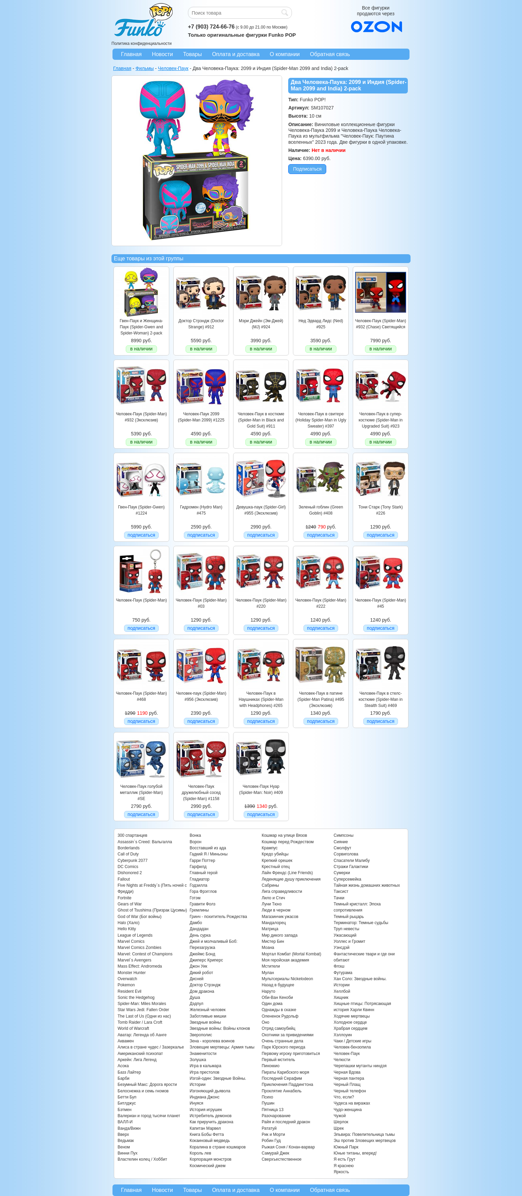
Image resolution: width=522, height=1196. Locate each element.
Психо (267, 1097)
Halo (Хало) (129, 922)
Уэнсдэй (341, 947)
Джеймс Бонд (202, 954)
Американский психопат (140, 1053)
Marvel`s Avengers (134, 960)
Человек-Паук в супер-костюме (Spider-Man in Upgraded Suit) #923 (380, 420)
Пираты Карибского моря (285, 1072)
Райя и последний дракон (286, 1122)
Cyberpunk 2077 (132, 860)
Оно (265, 1022)
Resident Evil (129, 991)
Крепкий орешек (277, 860)
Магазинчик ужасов (280, 916)
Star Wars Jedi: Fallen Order (143, 1009)
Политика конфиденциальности (141, 43)
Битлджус (127, 1103)
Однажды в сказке (279, 1009)
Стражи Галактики (351, 866)
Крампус (270, 848)
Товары (192, 54)
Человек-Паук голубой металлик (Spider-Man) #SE (141, 792)
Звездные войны (205, 1022)
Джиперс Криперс (206, 960)
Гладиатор (199, 879)
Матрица (270, 928)
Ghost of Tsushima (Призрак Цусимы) (152, 910)
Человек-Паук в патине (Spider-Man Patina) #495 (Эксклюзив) (320, 699)
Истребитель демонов (210, 1115)
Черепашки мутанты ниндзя (360, 1065)
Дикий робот (201, 972)
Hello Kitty (127, 928)
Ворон (196, 841)
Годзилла (198, 885)
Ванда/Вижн (129, 1128)
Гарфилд (198, 866)
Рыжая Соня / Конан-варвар (288, 1147)
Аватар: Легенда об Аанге (142, 1035)
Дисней (197, 978)
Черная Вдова (347, 1072)
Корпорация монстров (210, 1159)
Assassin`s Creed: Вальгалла (145, 841)
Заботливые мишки (208, 1016)
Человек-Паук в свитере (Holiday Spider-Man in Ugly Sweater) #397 (320, 420)
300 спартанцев (132, 835)
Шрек (339, 1128)
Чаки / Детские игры (352, 1041)
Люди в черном (276, 910)
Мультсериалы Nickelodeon (287, 978)
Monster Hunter (132, 972)
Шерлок (341, 1122)
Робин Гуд (271, 1140)
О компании (285, 54)
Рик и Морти (273, 1134)
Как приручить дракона (211, 1122)
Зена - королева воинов (212, 1041)
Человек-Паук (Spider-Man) (141, 600)
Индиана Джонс (205, 1097)
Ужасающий (345, 935)
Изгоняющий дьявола (210, 1091)
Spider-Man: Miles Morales (142, 1003)
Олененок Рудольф (280, 1016)
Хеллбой (342, 991)
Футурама (343, 972)
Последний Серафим (282, 1078)
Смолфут (342, 848)
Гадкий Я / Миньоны (209, 854)
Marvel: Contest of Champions (145, 954)
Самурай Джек (275, 1153)
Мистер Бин (273, 941)
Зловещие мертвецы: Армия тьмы (222, 1047)
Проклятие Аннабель (281, 1091)
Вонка (195, 835)
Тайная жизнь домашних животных (367, 885)
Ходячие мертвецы (352, 1016)
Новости (162, 54)
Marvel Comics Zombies (139, 947)
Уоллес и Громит (349, 941)
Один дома (272, 1003)
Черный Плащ (347, 1084)
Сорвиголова (346, 854)
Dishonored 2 (130, 872)
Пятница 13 (272, 1109)
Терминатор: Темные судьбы (361, 922)
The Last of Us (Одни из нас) (144, 1016)
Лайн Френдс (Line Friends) (287, 872)
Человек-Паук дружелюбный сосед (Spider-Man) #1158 (201, 792)
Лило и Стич (273, 898)
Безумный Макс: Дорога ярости (147, 1084)
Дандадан (199, 928)
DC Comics (128, 866)
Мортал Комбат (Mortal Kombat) (291, 954)
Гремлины (199, 910)
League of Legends (135, 935)
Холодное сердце (350, 1022)
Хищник (341, 997)
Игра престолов (205, 1072)
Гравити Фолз (202, 904)
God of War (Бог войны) (139, 916)
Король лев (200, 1153)
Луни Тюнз (272, 904)
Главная (131, 54)
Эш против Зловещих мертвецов (365, 1140)
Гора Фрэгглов (203, 891)
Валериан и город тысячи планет (149, 1115)
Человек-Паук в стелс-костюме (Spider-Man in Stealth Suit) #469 (380, 699)
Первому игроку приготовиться (291, 1053)
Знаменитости (203, 1053)
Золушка (198, 1059)
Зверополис (201, 1035)
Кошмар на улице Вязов (284, 835)
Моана (268, 947)
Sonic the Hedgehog (136, 997)
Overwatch (127, 978)
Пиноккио (271, 1065)
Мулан (268, 972)
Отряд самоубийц (278, 1028)
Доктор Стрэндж (205, 985)
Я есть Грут (344, 1159)
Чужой (340, 1115)
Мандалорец (274, 922)
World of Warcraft (133, 1028)
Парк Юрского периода (283, 1047)
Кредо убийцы (275, 854)
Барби (123, 1078)
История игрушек (206, 1109)
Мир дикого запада (280, 935)
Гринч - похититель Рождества (218, 916)
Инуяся (196, 1103)
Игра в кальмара (205, 1065)
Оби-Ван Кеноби (277, 997)
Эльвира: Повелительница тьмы (364, 1134)
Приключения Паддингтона (287, 1084)
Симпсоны (343, 835)
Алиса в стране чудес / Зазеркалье (151, 1047)
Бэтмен (125, 1109)
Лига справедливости (282, 891)
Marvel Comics (131, 941)
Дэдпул (196, 1003)
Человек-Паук (347, 1053)
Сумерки (342, 872)
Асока (123, 1065)
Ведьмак (126, 1140)
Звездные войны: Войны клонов (220, 1028)
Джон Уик (198, 966)
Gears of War (130, 904)
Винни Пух (128, 1153)
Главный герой (204, 872)
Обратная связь (330, 54)
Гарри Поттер (202, 860)
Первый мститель (278, 1059)
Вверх (123, 1134)
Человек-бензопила (352, 1047)
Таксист (341, 891)
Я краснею (344, 1165)
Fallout (124, 879)
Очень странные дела (282, 1041)
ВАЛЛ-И (125, 1122)
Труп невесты (346, 928)
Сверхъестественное (281, 1159)
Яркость (341, 1171)
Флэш (339, 966)
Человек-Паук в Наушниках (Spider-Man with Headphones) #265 (261, 699)
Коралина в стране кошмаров (218, 1147)
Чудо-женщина (348, 1109)
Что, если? (344, 1097)
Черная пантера (349, 1078)
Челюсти (342, 1059)
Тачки (339, 898)
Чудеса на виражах (352, 1103)
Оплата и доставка (236, 54)
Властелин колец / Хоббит (142, 1159)
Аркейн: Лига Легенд (137, 1059)
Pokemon (126, 985)
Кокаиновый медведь (210, 1140)
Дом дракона (202, 991)
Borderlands (129, 848)
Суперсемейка (347, 879)
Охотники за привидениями (288, 1035)
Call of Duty (128, 854)
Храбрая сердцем (350, 1028)
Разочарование (276, 1115)
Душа (195, 997)
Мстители (271, 966)
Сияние (341, 841)
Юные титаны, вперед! (355, 1153)
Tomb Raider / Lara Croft (140, 1022)
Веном (124, 1147)
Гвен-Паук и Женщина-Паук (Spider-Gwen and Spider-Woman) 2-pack (141, 327)
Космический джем (208, 1165)
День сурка (200, 935)
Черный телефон (350, 1091)
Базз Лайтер (129, 1072)
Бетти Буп (127, 1097)
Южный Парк (346, 1147)
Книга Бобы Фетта (207, 1134)
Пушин (268, 1103)
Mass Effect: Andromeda (140, 966)
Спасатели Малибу (352, 860)
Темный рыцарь (349, 916)
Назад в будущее (278, 985)
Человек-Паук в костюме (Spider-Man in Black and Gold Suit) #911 (261, 420)
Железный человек (208, 1009)
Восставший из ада (208, 848)
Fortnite (125, 898)
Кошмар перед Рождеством (288, 841)
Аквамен (126, 1041)
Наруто (268, 991)
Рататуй (269, 1128)
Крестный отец (276, 866)
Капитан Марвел (205, 1128)
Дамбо (196, 922)
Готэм (195, 898)
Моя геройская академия (285, 960)
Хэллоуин (343, 1035)
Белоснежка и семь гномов (143, 1091)
